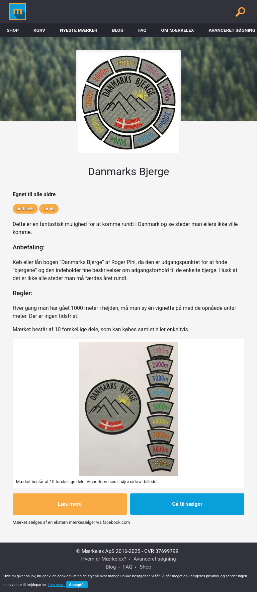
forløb (49, 208)
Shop (13, 30)
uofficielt (25, 208)
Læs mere (70, 504)
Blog (117, 30)
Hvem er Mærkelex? (103, 559)
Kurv (39, 30)
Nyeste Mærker (78, 30)
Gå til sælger (187, 504)
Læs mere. (56, 585)
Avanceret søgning (155, 559)
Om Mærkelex (177, 30)
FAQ (142, 30)
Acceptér (77, 585)
